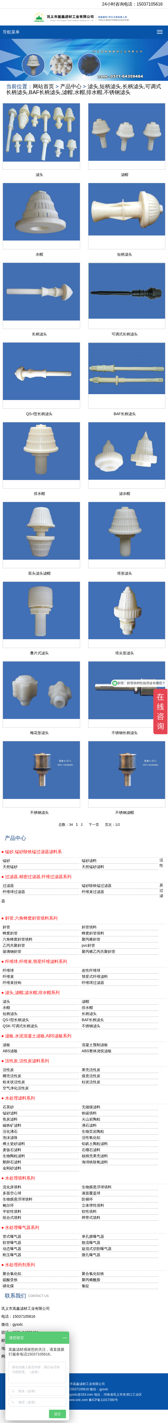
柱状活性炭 (91, 1082)
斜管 (6, 927)
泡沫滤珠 (10, 1137)
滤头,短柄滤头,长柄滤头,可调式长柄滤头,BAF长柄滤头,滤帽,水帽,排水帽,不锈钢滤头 (83, 89)
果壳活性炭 (91, 1070)
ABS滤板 (10, 1051)
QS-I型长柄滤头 (39, 414)
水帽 (39, 254)
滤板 (6, 1045)
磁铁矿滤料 (12, 1125)
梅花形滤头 (39, 733)
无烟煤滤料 (91, 1107)
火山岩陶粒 (91, 1119)
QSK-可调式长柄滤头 (20, 1026)
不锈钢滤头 (39, 812)
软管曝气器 (12, 1242)
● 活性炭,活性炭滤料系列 (25, 1061)
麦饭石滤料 (12, 1150)
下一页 (94, 825)
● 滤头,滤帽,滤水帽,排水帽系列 (30, 992)
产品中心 (70, 86)
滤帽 (124, 174)
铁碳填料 (89, 1113)
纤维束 (8, 976)
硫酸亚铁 (10, 1280)
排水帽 (39, 493)
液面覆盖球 (91, 1193)
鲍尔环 (8, 1205)
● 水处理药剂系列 (18, 1264)
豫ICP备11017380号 (103, 1400)
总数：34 (66, 825)
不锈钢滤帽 (124, 812)
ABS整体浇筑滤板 (97, 1051)
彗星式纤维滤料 (95, 976)
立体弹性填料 (93, 1205)
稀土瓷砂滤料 (14, 1144)
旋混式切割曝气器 (97, 1249)
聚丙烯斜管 (91, 939)
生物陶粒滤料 (14, 1156)
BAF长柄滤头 (125, 414)
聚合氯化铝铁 (93, 1274)
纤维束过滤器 (93, 892)
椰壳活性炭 (12, 1076)
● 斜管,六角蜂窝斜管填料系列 (29, 918)
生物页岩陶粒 (93, 1131)
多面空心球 (12, 1193)
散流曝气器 (91, 1242)
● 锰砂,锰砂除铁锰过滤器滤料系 (31, 851)
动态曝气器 (12, 1249)
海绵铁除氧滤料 (95, 1162)
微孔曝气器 (91, 1255)
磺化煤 (8, 1286)
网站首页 (43, 86)
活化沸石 (10, 1131)
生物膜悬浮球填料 (97, 1187)
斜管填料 (89, 927)
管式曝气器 (12, 1236)
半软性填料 (12, 1211)
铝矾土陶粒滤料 (95, 1144)
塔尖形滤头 (124, 653)
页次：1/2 (112, 825)
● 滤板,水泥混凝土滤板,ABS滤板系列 (36, 1036)
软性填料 (89, 1211)
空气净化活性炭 (16, 1088)
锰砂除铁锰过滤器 (97, 885)
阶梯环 (87, 1199)
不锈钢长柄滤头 (125, 733)
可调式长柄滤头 (125, 334)
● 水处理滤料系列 (18, 1098)
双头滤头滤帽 (39, 573)
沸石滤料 (89, 1125)
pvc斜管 (88, 945)
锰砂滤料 (10, 1113)
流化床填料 (12, 1187)
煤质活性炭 (91, 1076)
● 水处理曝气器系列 (20, 1227)
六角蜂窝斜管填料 (17, 939)
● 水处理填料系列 (18, 1178)
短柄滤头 (124, 254)
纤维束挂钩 (12, 982)
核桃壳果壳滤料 (95, 1156)
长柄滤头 (39, 334)
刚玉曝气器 (12, 1255)
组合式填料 (12, 1217)
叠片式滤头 (39, 653)
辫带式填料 (91, 1217)
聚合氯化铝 (12, 1274)
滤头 (39, 174)
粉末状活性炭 (14, 1082)
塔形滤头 (124, 573)
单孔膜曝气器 (93, 1236)
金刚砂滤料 (12, 1168)
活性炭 (8, 1070)
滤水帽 (124, 493)
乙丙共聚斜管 (14, 945)
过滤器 (8, 885)
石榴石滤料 (91, 1150)
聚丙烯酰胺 (91, 1280)
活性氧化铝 (91, 1137)
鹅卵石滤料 (12, 1162)
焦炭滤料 (10, 1119)
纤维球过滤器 (14, 892)
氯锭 (85, 1286)
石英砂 (8, 1107)
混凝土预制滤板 (95, 1045)
